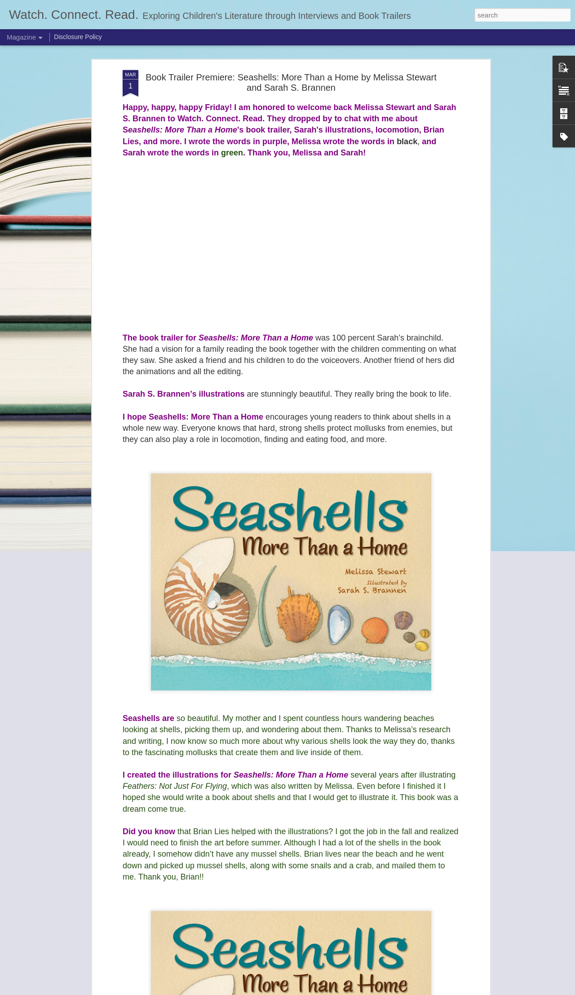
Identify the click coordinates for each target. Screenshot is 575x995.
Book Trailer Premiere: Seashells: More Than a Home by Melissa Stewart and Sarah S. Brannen (291, 82)
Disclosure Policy (78, 36)
